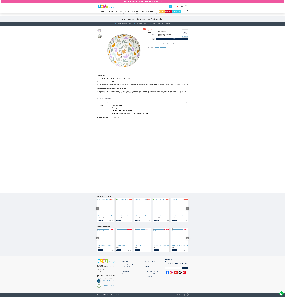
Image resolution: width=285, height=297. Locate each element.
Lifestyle (125, 14)
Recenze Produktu (102, 102)
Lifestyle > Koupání (116, 110)
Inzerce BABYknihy (108, 286)
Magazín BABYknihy (108, 281)
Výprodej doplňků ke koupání (142, 113)
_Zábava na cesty (119, 112)
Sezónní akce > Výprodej (117, 113)
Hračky (113, 112)
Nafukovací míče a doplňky (141, 14)
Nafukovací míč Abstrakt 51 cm (141, 216)
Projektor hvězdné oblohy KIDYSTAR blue (105, 245)
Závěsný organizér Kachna (121, 245)
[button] (172, 39)
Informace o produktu (104, 98)
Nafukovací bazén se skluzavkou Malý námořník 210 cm (105, 216)
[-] (153, 39)
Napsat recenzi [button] (163, 47)
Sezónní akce (115, 106)
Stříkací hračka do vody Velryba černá (180, 245)
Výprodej (120, 106)
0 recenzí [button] (157, 47)
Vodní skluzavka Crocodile (177, 216)
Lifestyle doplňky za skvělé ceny (129, 113)
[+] (153, 38)
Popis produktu (101, 75)
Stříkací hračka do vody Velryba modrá (161, 245)
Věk (113, 107)
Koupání (131, 14)
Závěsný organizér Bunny (140, 245)
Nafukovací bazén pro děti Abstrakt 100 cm (124, 216)
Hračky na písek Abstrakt (159, 216)
